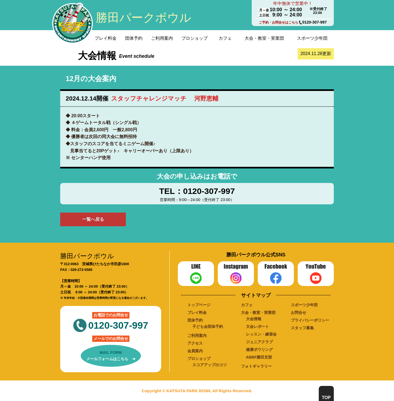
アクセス (195, 343)
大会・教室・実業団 (264, 38)
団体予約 (134, 38)
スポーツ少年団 (312, 38)
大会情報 (253, 319)
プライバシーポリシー (310, 320)
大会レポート (257, 326)
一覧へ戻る (93, 219)
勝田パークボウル (143, 17)
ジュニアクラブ (259, 342)
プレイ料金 (106, 38)
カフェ (225, 38)
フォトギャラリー (256, 366)
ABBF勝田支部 (259, 357)
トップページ (198, 305)
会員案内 (195, 351)
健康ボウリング (259, 349)
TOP (326, 397)
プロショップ (194, 38)
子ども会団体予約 (207, 326)
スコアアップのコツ (209, 365)
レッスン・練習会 (261, 334)
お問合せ (298, 312)
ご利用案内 (162, 38)
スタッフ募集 (302, 328)
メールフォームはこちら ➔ (110, 355)
